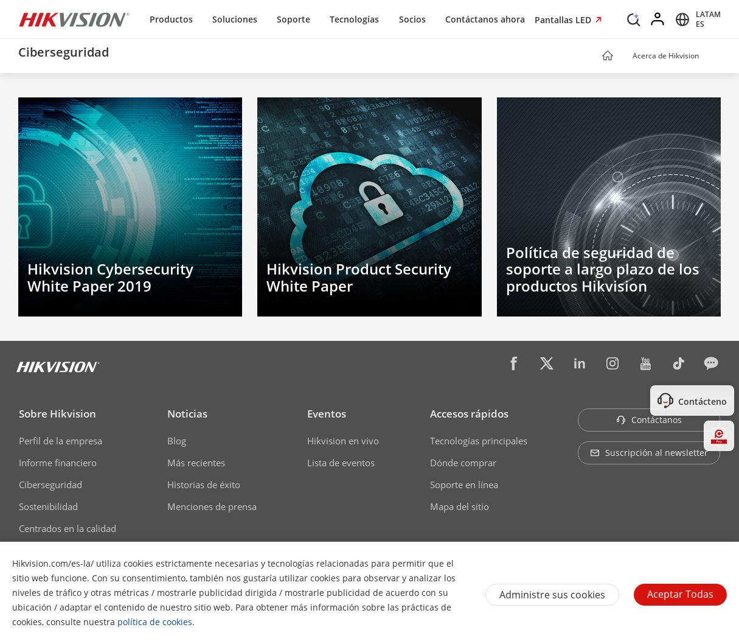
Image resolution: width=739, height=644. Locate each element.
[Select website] (696, 19)
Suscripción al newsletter (649, 452)
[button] (710, 57)
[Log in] (658, 19)
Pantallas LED (564, 20)
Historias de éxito (203, 484)
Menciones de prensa (212, 506)
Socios (412, 19)
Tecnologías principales (478, 441)
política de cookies (154, 622)
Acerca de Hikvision (666, 56)
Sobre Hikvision (57, 414)
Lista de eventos (341, 463)
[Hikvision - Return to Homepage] (74, 19)
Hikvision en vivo (343, 441)
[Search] (634, 18)
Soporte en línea (464, 484)
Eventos (326, 414)
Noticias (187, 414)
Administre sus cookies (552, 594)
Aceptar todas (680, 594)
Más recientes (196, 463)
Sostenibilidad (48, 506)
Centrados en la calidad (67, 528)
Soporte (293, 19)
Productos (171, 19)
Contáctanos (649, 419)
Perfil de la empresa (60, 441)
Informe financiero (58, 463)
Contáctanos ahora (485, 19)
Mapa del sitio (459, 506)
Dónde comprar (463, 463)
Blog (176, 441)
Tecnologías (354, 19)
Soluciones (234, 19)
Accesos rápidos (469, 414)
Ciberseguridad (50, 484)
